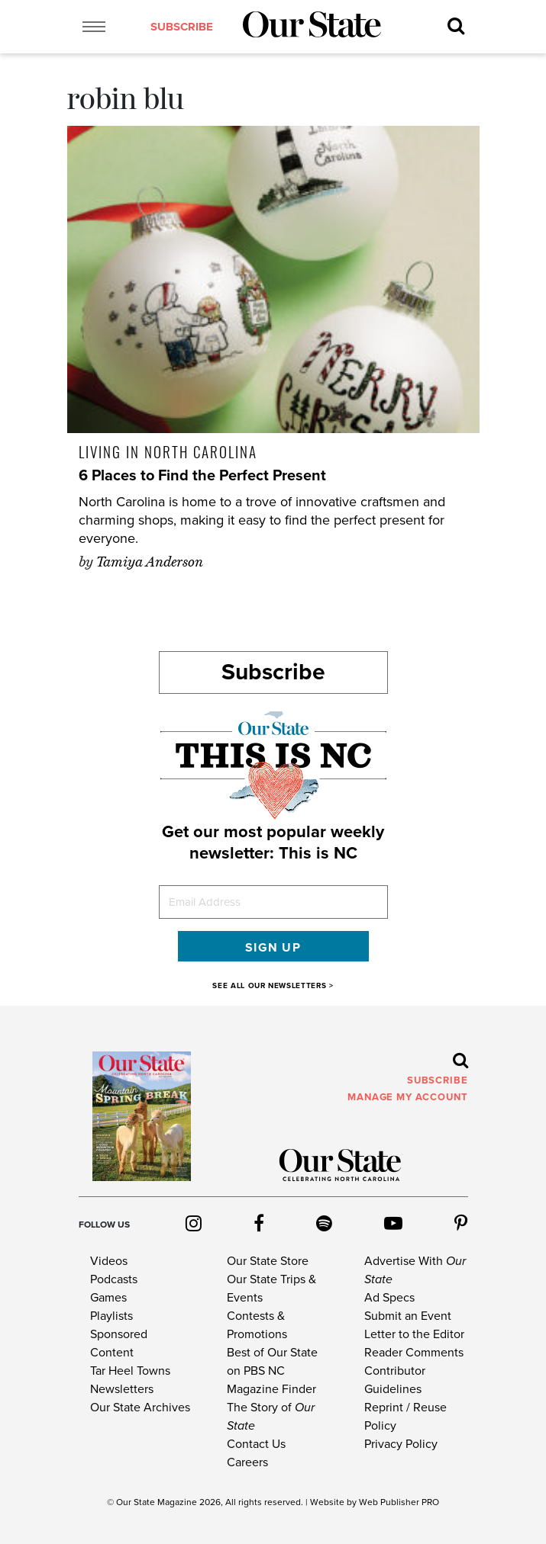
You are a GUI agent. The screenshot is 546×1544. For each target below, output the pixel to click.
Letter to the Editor (414, 1334)
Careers (247, 1462)
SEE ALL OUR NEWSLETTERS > (272, 985)
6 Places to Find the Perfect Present (202, 476)
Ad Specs (389, 1297)
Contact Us (256, 1444)
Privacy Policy (401, 1444)
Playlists (111, 1316)
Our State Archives (140, 1407)
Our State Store (268, 1261)
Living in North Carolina (168, 451)
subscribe (178, 27)
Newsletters (121, 1389)
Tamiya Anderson (149, 562)
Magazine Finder (271, 1389)
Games (108, 1297)
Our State (135, 1502)
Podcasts (113, 1279)
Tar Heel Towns (130, 1371)
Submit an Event (407, 1316)
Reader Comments (414, 1352)
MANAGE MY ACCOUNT (407, 1097)
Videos (109, 1261)
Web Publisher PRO (399, 1502)
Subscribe (273, 672)
